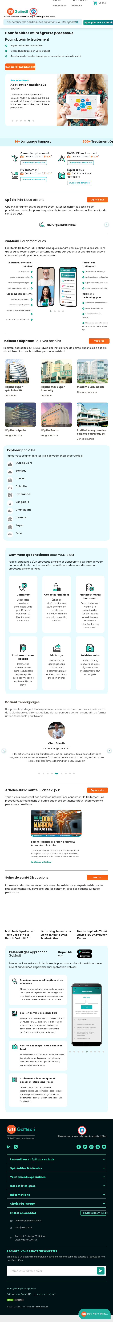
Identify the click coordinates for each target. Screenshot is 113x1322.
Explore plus (97, 790)
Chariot (99, 3)
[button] (56, 1158)
